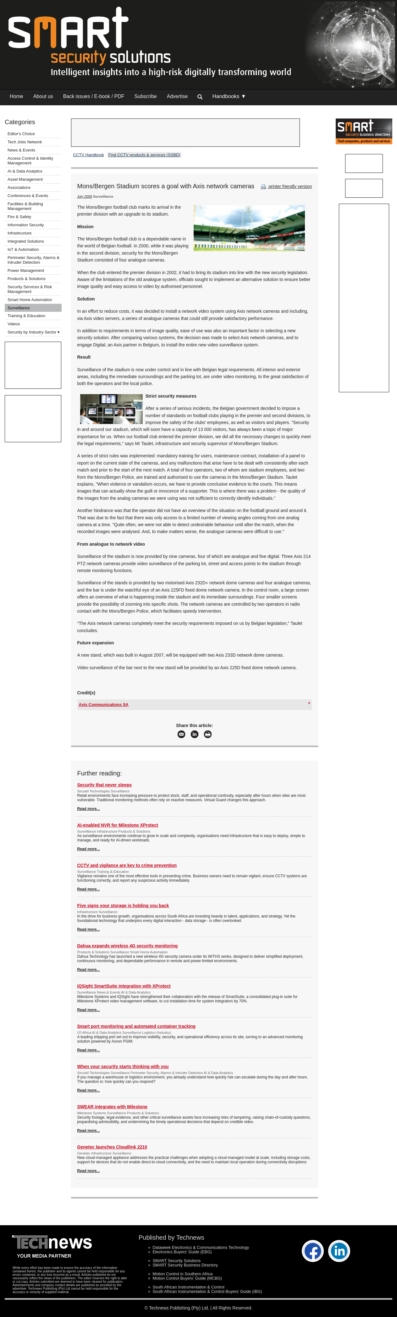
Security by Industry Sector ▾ (34, 332)
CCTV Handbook (88, 154)
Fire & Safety (19, 216)
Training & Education (26, 315)
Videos (14, 324)
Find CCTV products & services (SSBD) (144, 154)
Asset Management (25, 179)
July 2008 (84, 196)
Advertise (177, 96)
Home (16, 96)
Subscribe (146, 96)
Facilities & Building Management (25, 206)
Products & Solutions (27, 278)
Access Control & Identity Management (30, 160)
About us (43, 96)
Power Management (26, 270)
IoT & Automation (23, 249)
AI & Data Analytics (25, 171)
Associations (19, 187)
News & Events (21, 150)
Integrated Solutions (26, 241)
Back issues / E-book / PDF (93, 96)
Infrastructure (20, 233)
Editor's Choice (21, 133)
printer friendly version (285, 186)
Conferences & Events (28, 195)
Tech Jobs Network (25, 142)
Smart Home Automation (30, 299)
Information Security (26, 225)
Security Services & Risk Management (30, 289)
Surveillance (19, 308)
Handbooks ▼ (229, 96)
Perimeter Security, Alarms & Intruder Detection (33, 260)
